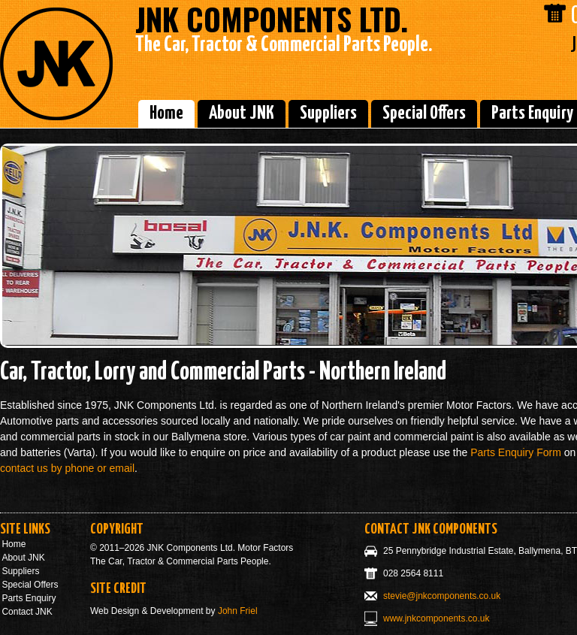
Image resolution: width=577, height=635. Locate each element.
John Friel (238, 611)
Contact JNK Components (430, 529)
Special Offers (424, 113)
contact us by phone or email (67, 468)
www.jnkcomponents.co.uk (436, 618)
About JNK (241, 113)
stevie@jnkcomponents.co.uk (441, 596)
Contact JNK (27, 611)
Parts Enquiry (29, 598)
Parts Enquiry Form (515, 452)
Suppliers (328, 113)
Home (166, 113)
